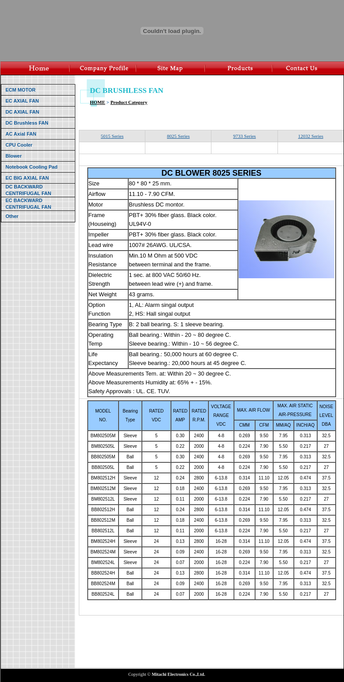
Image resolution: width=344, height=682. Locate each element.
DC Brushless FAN (27, 122)
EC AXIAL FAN (22, 100)
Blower (14, 156)
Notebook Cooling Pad (32, 167)
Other (12, 216)
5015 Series (112, 136)
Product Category (129, 102)
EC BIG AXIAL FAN (27, 178)
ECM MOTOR (21, 89)
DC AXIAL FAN (22, 111)
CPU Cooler (19, 144)
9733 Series (244, 136)
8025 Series (178, 136)
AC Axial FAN (21, 133)
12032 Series (310, 136)
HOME (97, 102)
